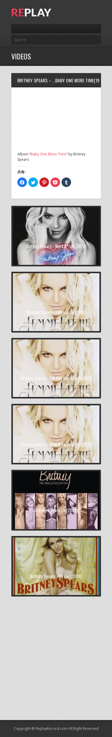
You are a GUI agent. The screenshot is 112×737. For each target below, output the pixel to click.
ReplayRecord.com (51, 728)
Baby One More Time (48, 154)
